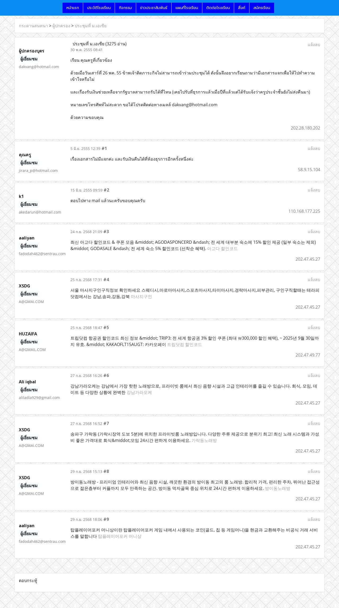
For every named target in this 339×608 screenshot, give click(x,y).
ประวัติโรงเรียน (99, 8)
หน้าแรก (72, 8)
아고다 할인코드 (222, 248)
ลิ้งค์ (241, 8)
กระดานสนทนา (33, 26)
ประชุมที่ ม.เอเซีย (90, 26)
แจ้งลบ (314, 44)
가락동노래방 (204, 440)
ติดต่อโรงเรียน (218, 8)
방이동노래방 (277, 488)
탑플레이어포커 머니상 (119, 536)
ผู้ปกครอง (61, 26)
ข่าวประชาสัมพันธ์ (153, 8)
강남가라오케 (139, 392)
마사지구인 (141, 296)
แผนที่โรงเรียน (187, 8)
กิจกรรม (125, 8)
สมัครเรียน (261, 8)
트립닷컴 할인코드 (184, 344)
